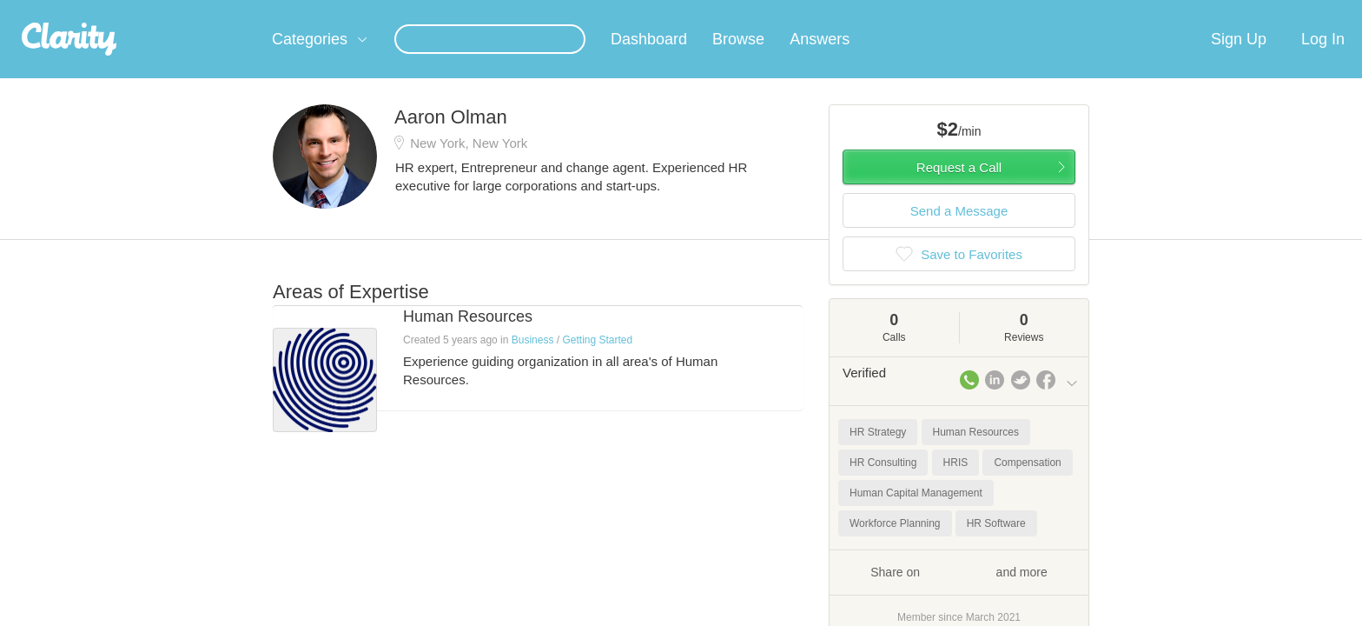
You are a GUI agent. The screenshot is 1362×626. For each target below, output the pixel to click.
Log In (1323, 60)
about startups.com (1141, 11)
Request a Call (959, 188)
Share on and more (959, 592)
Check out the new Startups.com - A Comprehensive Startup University (890, 11)
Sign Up (1238, 60)
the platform (246, 10)
